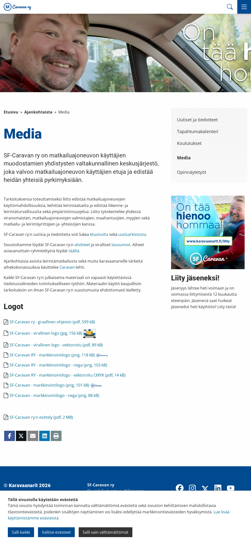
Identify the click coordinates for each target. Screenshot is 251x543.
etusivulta (99, 234)
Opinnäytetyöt (191, 172)
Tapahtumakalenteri (197, 131)
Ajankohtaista (38, 112)
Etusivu (11, 112)
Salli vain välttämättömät (105, 532)
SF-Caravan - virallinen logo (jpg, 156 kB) (53, 333)
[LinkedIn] (218, 488)
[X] (205, 489)
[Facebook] (180, 488)
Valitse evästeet (56, 532)
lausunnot (121, 244)
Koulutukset (189, 143)
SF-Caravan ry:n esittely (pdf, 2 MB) (41, 417)
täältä (74, 250)
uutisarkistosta (132, 234)
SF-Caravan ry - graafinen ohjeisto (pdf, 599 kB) (52, 322)
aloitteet (82, 244)
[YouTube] (231, 488)
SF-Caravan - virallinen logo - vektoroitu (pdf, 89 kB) (56, 345)
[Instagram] (192, 488)
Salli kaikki (21, 532)
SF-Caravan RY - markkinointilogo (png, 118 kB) (59, 355)
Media (184, 158)
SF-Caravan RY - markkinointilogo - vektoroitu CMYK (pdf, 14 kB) (68, 375)
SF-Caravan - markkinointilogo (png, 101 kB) (56, 385)
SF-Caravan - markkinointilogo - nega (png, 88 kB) (61, 395)
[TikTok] (243, 488)
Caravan (67, 267)
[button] (244, 7)
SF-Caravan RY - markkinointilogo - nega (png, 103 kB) (65, 365)
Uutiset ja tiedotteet (197, 120)
